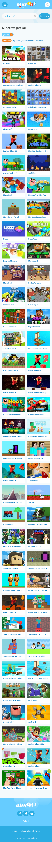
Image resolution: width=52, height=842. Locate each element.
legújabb (16, 40)
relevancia (7, 40)
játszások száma (28, 40)
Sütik (15, 831)
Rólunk (26, 821)
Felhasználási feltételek (29, 831)
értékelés (39, 40)
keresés (44, 15)
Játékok (6, 34)
